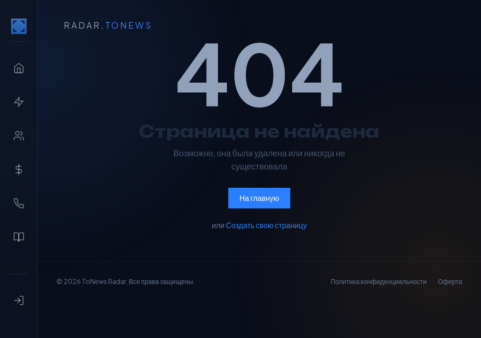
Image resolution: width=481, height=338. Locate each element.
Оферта (450, 281)
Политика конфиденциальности (379, 281)
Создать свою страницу (266, 225)
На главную (259, 198)
